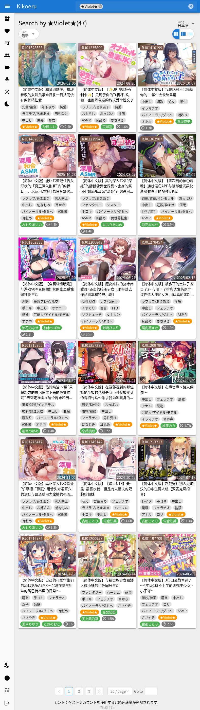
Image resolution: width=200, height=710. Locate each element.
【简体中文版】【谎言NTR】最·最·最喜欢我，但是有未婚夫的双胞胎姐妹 (106, 489)
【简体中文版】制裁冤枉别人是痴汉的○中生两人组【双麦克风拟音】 (166, 489)
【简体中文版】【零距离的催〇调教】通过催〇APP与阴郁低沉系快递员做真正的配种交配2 (166, 186)
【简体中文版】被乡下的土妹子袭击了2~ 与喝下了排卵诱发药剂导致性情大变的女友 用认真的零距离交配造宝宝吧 (166, 291)
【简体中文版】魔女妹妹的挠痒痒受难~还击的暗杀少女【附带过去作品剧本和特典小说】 (107, 289)
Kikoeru (27, 6)
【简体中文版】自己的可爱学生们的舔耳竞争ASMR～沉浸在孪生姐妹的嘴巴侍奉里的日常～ (47, 585)
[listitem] (7, 19)
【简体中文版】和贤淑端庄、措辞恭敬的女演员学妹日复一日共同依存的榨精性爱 (47, 94)
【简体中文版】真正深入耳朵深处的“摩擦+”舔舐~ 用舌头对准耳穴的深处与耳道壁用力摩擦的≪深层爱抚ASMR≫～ (47, 491)
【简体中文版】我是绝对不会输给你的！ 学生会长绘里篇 (166, 92)
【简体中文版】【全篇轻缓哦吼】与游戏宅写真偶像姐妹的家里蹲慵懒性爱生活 (47, 289)
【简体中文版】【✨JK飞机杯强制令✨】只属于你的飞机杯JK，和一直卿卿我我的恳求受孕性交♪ (107, 94)
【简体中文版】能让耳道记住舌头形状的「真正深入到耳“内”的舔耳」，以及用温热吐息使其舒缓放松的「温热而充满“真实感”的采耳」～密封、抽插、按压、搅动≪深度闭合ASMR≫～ (47, 194)
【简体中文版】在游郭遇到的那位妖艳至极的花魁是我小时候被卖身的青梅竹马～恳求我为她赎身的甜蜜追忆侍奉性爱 (107, 394)
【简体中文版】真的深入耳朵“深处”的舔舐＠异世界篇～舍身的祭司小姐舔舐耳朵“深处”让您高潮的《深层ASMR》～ (107, 188)
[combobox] (145, 6)
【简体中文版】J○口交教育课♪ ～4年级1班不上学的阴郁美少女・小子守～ (167, 585)
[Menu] (7, 6)
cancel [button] (100, 6)
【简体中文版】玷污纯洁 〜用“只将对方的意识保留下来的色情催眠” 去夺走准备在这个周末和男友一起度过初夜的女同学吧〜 (47, 394)
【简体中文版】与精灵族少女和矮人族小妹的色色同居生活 (107, 582)
